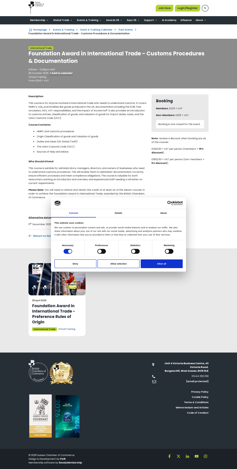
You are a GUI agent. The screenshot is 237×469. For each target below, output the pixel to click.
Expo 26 (131, 20)
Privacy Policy (199, 392)
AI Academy (169, 20)
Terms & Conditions (196, 402)
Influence (186, 20)
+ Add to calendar (61, 73)
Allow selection (118, 263)
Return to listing (44, 236)
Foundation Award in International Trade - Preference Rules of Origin (53, 314)
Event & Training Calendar (96, 29)
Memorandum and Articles (192, 407)
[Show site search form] (205, 8)
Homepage (40, 29)
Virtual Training (66, 329)
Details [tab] (118, 213)
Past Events (126, 29)
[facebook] (169, 456)
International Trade (41, 48)
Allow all (161, 263)
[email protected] (197, 381)
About (199, 20)
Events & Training (87, 20)
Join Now (164, 8)
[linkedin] (187, 456)
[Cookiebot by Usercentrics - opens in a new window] (169, 203)
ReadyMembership (70, 462)
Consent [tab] (73, 213)
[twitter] (179, 456)
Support (149, 20)
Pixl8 (63, 459)
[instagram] (205, 456)
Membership (37, 20)
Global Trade (61, 20)
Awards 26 (112, 20)
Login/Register (187, 8)
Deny (75, 263)
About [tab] (163, 213)
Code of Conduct (197, 413)
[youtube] (197, 456)
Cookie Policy (200, 397)
